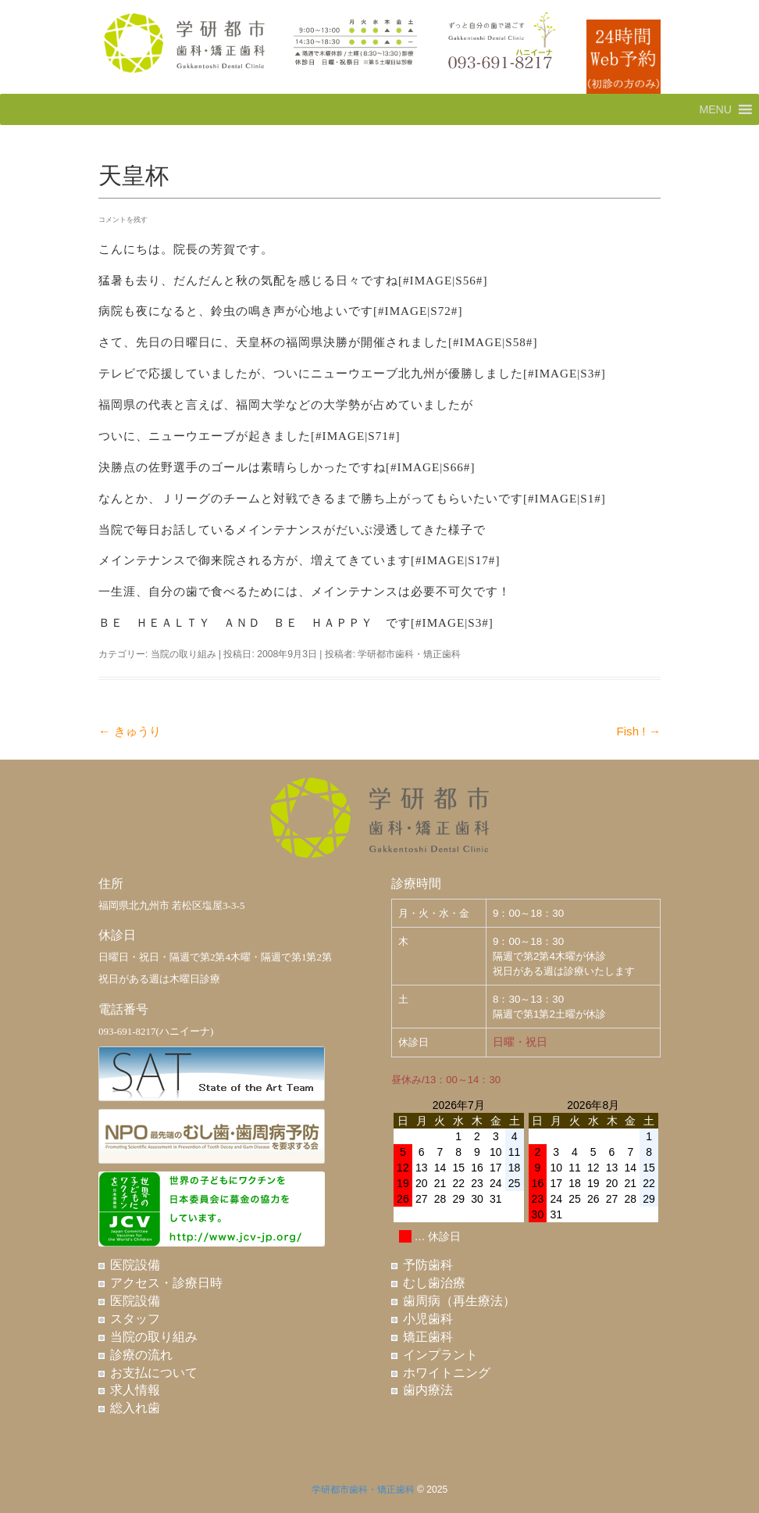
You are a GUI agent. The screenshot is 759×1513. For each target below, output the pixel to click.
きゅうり (129, 731)
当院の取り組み (183, 654)
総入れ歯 (135, 1408)
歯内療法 (428, 1390)
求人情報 (135, 1390)
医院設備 (135, 1265)
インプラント (440, 1354)
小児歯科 (428, 1318)
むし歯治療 (434, 1282)
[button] (715, 109)
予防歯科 (428, 1265)
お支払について (154, 1372)
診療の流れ (141, 1354)
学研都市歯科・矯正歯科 (409, 654)
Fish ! (638, 731)
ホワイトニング (446, 1372)
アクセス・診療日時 (166, 1282)
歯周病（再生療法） (459, 1300)
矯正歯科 (428, 1336)
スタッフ (135, 1318)
